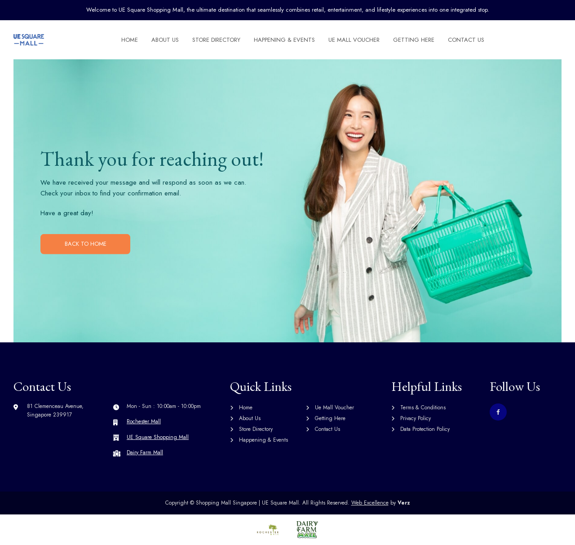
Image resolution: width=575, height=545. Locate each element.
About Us (165, 39)
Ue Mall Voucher (354, 39)
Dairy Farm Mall (145, 452)
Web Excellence (370, 503)
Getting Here (414, 39)
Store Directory (217, 39)
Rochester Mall (144, 421)
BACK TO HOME (85, 243)
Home (130, 39)
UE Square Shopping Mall (158, 437)
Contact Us (466, 39)
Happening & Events (284, 39)
